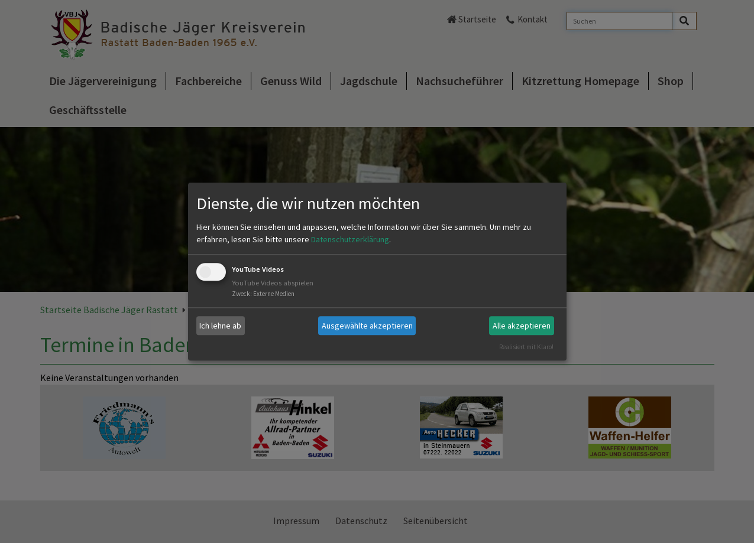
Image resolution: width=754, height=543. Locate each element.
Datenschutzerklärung (350, 240)
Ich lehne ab (220, 325)
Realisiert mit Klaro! (526, 347)
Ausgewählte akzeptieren (367, 325)
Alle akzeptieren (522, 325)
